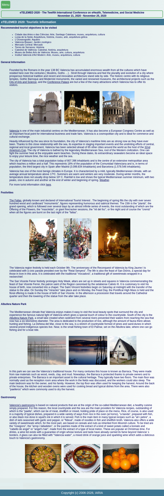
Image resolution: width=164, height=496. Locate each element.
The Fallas (15, 200)
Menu (5, 4)
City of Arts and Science (23, 82)
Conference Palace (58, 82)
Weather (104, 180)
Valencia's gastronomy (22, 405)
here (48, 184)
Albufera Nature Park (21, 317)
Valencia (14, 130)
